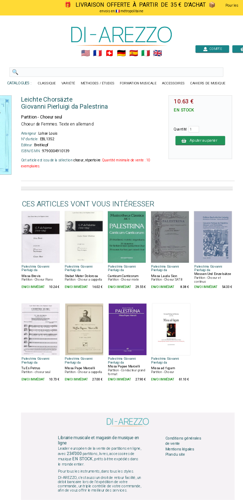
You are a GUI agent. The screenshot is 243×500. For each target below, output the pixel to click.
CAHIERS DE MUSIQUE (207, 83)
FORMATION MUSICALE (138, 83)
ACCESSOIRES (173, 83)
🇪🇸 (133, 53)
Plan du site (175, 454)
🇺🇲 (85, 53)
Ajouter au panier (200, 140)
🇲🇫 (97, 53)
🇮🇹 (145, 53)
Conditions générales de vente (183, 441)
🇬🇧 (157, 53)
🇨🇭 (109, 53)
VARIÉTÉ (68, 83)
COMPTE (212, 48)
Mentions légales (179, 449)
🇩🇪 (121, 53)
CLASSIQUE (47, 83)
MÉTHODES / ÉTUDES (97, 83)
